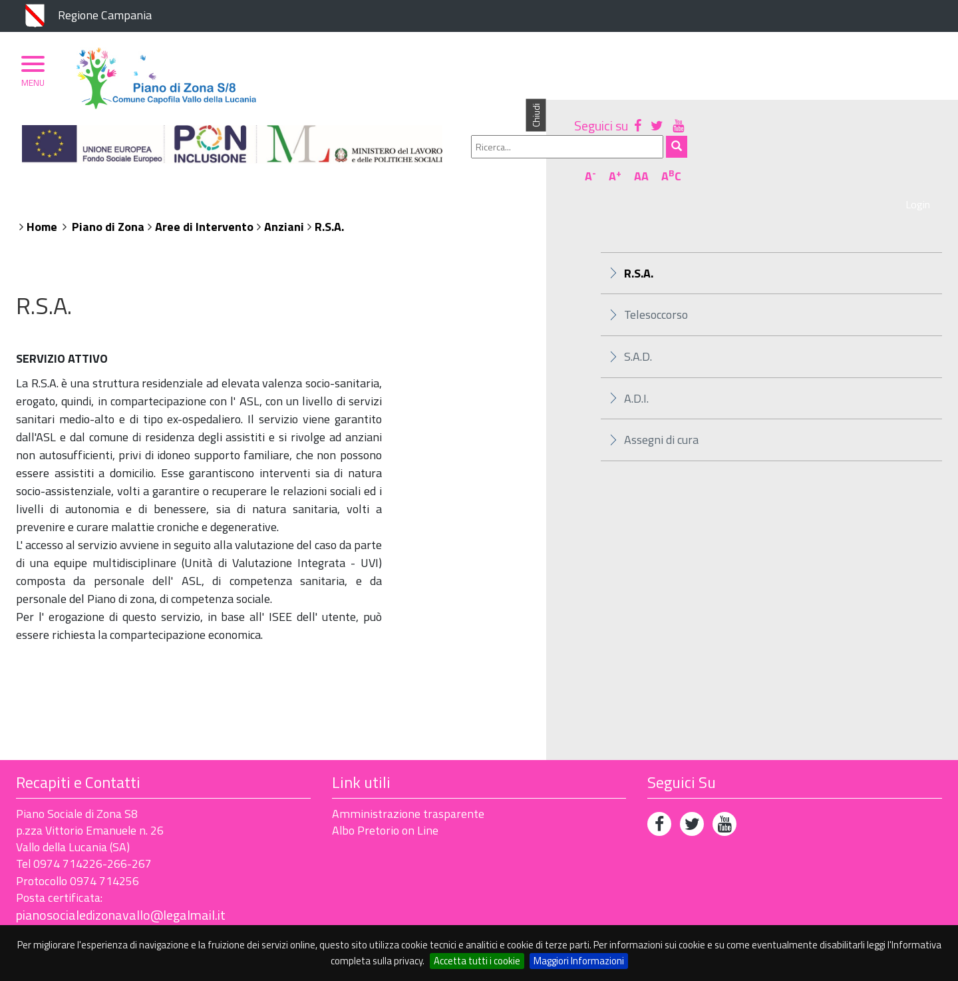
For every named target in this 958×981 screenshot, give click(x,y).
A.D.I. (636, 350)
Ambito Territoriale (291, 144)
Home (42, 179)
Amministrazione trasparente (408, 766)
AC (926, 108)
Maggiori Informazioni (579, 960)
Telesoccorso (656, 267)
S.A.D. (638, 308)
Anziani (284, 179)
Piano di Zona (74, 144)
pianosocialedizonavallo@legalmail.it (121, 867)
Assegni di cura (661, 392)
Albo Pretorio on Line (385, 782)
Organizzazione (173, 144)
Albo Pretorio (406, 144)
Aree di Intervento (204, 179)
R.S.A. (329, 179)
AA (896, 108)
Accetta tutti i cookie (477, 960)
